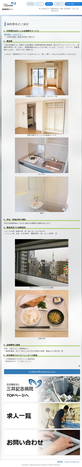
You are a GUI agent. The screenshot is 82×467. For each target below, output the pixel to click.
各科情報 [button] (68, 8)
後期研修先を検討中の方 (54, 9)
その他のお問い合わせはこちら (42, 372)
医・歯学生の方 (44, 8)
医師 (61, 8)
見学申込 (49, 4)
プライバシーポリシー (71, 462)
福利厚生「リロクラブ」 (13, 34)
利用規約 (60, 462)
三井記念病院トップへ (73, 4)
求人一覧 (75, 8)
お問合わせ (58, 4)
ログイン (40, 4)
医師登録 (30, 4)
